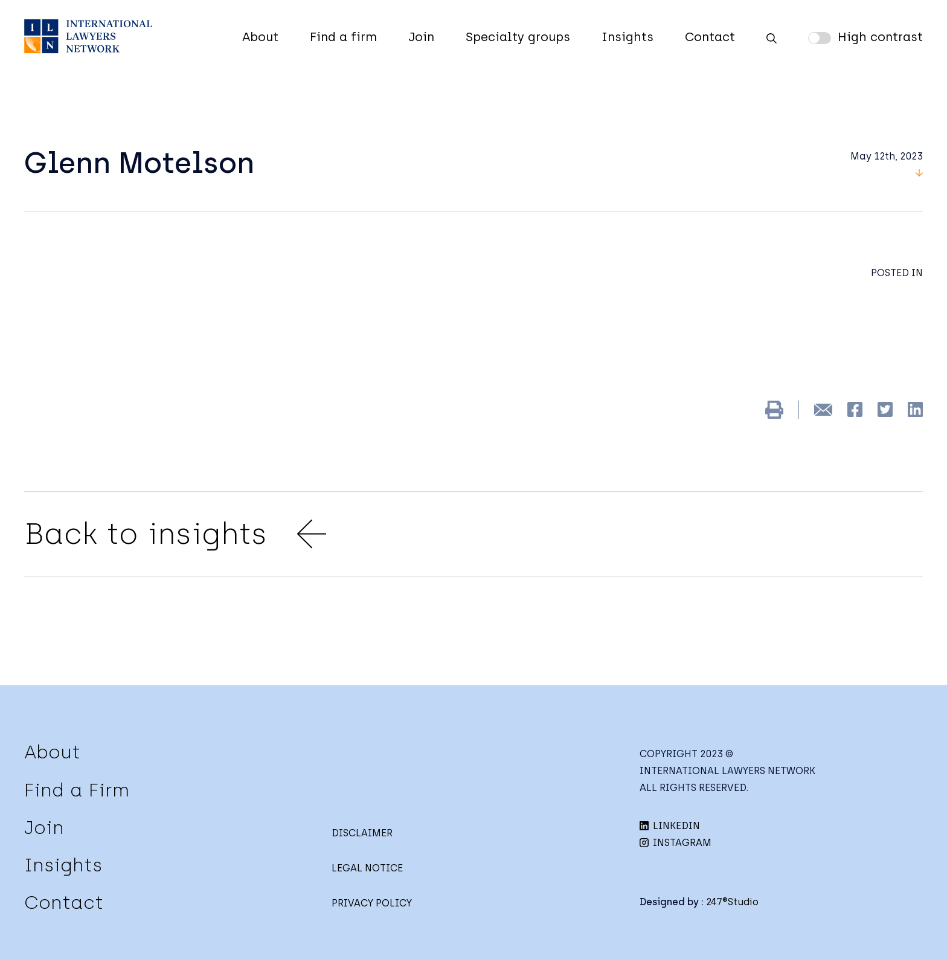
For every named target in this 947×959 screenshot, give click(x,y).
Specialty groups (518, 37)
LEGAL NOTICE (367, 868)
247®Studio (732, 902)
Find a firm (343, 37)
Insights (627, 37)
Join (421, 37)
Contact (710, 37)
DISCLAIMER (362, 833)
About (260, 37)
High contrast (880, 37)
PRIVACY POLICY (372, 903)
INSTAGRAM (675, 842)
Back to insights (175, 534)
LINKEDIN (670, 825)
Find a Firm (76, 790)
